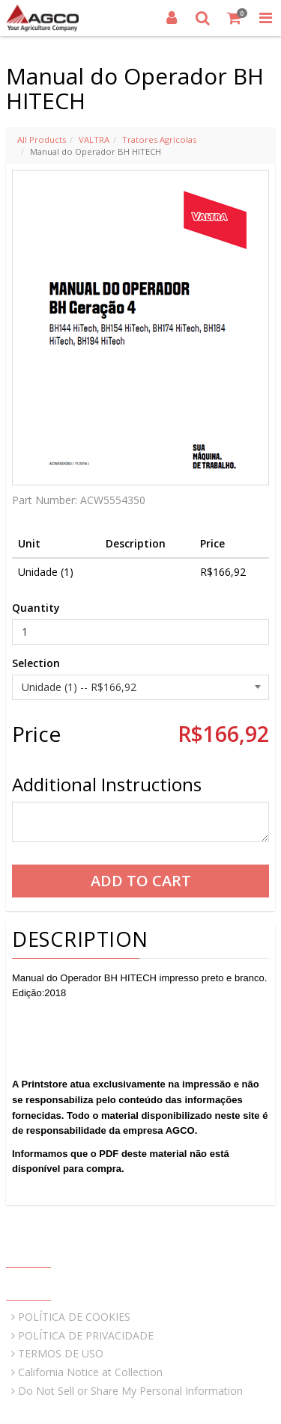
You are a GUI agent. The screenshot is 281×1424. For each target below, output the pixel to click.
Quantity (36, 608)
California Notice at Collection (90, 1372)
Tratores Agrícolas (159, 139)
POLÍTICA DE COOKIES (74, 1317)
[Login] (171, 18)
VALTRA (94, 139)
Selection (36, 663)
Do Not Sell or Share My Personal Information (130, 1391)
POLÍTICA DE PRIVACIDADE (86, 1335)
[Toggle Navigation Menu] (265, 18)
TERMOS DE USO (60, 1353)
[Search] (203, 18)
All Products (41, 139)
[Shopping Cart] (234, 18)
